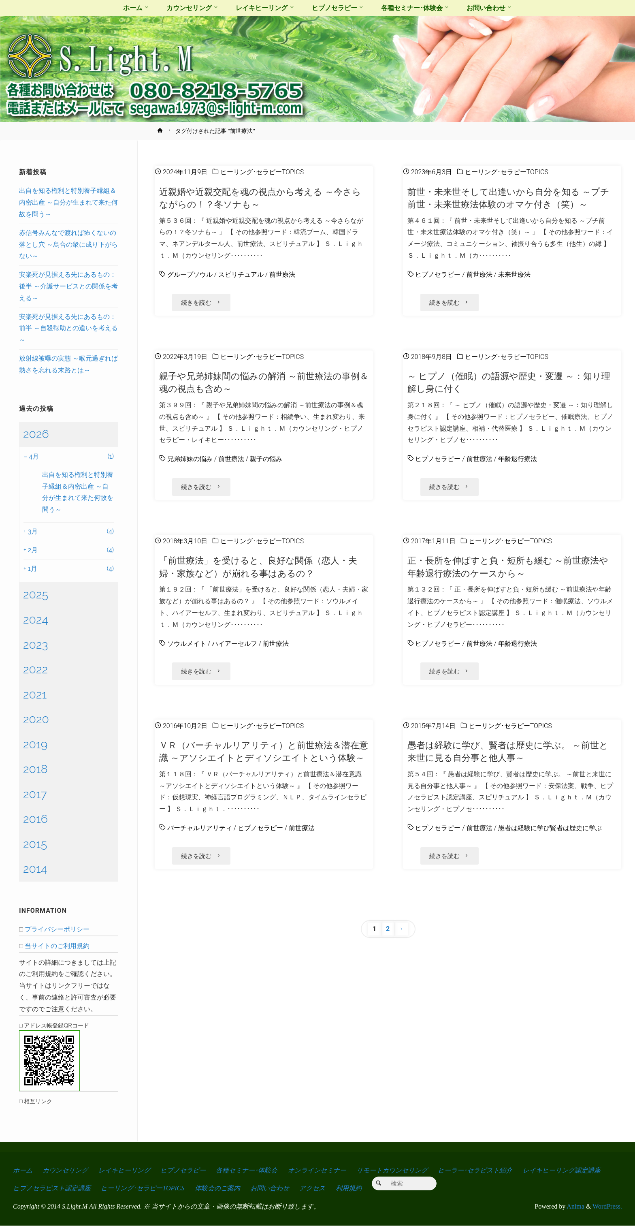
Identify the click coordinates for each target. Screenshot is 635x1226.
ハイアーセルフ (234, 642)
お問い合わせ (269, 1188)
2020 (36, 719)
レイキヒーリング (124, 1170)
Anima (574, 1206)
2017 (35, 794)
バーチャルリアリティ (199, 826)
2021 (35, 694)
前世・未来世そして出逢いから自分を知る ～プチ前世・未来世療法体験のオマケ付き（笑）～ (508, 197)
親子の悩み (266, 458)
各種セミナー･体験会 (246, 1170)
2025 (35, 594)
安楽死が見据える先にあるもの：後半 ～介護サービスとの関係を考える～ (68, 286)
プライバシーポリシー (57, 929)
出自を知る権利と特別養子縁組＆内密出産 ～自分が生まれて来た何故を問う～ (68, 202)
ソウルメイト (186, 642)
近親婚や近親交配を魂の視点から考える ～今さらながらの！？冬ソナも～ (260, 197)
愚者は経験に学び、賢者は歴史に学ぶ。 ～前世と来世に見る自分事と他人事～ (508, 749)
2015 (35, 844)
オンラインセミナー (317, 1170)
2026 (36, 434)
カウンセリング (65, 1170)
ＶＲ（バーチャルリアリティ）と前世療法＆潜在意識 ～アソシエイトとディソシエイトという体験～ (263, 749)
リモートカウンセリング (392, 1170)
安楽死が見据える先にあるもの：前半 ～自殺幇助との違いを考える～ (68, 328)
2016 (35, 819)
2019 (35, 744)
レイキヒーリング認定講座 (562, 1170)
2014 (35, 869)
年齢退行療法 (517, 458)
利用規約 (349, 1188)
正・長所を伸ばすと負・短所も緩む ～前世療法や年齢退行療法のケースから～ (508, 565)
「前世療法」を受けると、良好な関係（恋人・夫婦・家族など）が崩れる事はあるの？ (258, 565)
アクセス (312, 1188)
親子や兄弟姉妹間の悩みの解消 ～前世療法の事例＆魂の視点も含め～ (264, 381)
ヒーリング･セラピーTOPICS (262, 172)
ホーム (22, 1170)
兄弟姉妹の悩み (190, 458)
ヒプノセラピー (437, 274)
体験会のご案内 (217, 1188)
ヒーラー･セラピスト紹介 (475, 1170)
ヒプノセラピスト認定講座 (52, 1188)
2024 (35, 619)
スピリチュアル (241, 274)
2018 (35, 769)
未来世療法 (514, 274)
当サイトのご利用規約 (57, 946)
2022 (35, 669)
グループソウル (190, 274)
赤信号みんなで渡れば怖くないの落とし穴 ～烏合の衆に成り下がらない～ (68, 244)
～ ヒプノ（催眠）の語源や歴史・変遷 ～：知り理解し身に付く (508, 381)
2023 (35, 644)
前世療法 (282, 274)
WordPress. (607, 1206)
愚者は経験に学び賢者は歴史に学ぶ (550, 826)
